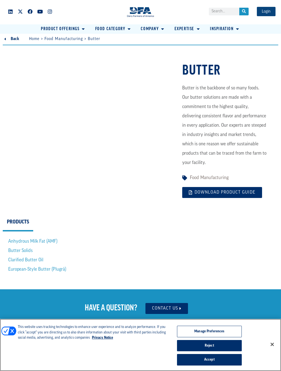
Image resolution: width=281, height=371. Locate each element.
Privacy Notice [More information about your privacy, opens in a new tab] (102, 337)
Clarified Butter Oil (25, 260)
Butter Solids (20, 250)
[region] (140, 345)
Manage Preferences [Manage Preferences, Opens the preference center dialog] (209, 331)
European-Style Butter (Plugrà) (37, 269)
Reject (209, 345)
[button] (63, 29)
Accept (209, 359)
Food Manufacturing (63, 39)
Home (34, 39)
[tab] (18, 222)
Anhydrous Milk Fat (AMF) (32, 241)
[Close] (272, 344)
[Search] (244, 11)
